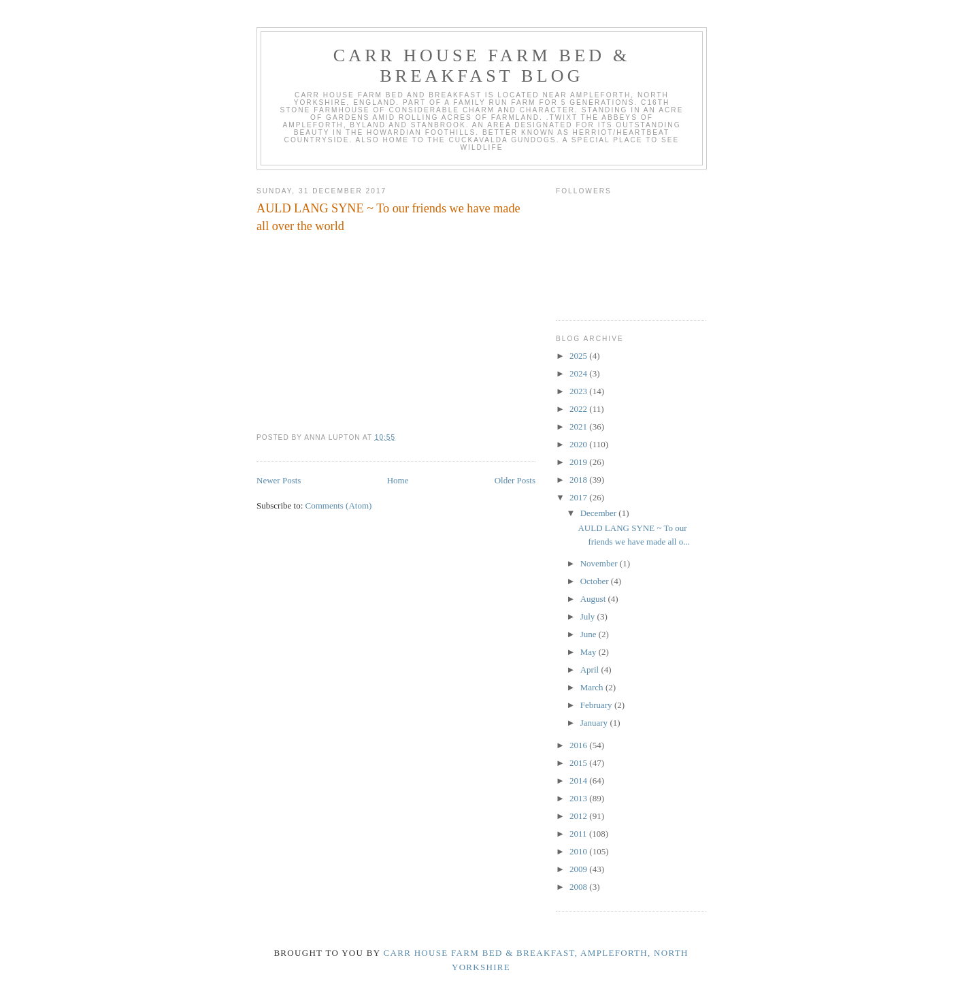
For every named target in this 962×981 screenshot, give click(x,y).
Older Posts (515, 480)
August (594, 599)
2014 (579, 780)
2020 (579, 444)
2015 (579, 763)
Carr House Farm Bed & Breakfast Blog (482, 66)
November (600, 563)
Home (398, 480)
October (595, 581)
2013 (579, 798)
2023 (579, 391)
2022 (579, 409)
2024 (579, 373)
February (597, 705)
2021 (579, 426)
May (589, 652)
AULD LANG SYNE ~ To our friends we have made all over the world (388, 217)
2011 (579, 834)
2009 (579, 869)
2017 (579, 497)
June (589, 634)
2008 (579, 887)
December (599, 513)
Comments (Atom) (338, 505)
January (595, 723)
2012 (579, 816)
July (588, 616)
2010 (579, 851)
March (593, 687)
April (590, 669)
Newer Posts (278, 480)
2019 (579, 462)
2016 (579, 745)
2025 (579, 356)
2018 (579, 480)
